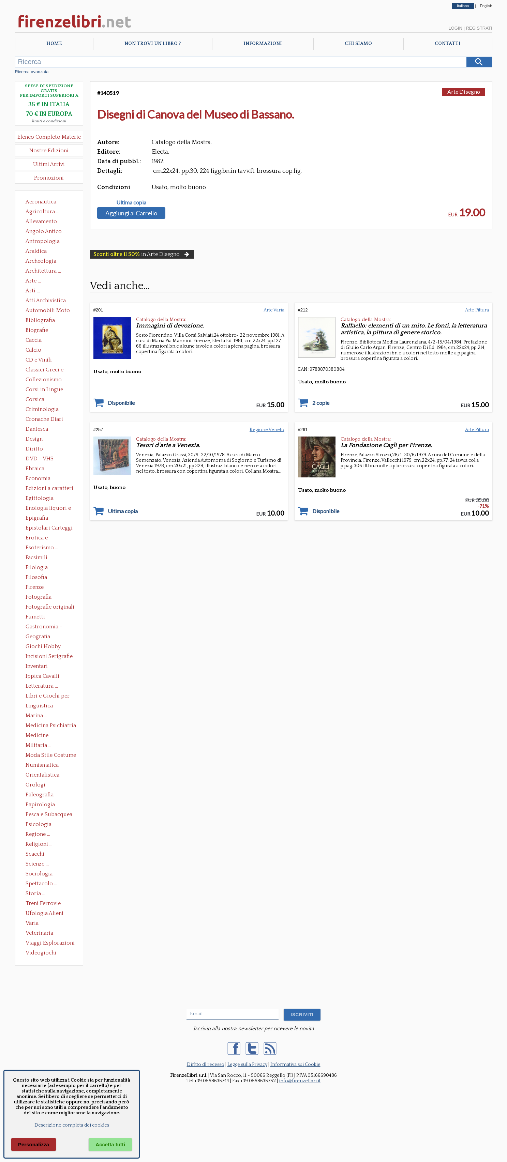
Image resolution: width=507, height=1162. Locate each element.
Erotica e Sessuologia (41, 538)
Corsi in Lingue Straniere (44, 390)
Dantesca (37, 429)
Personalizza (33, 1144)
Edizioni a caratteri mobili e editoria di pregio (50, 489)
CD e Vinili (39, 360)
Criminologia (42, 409)
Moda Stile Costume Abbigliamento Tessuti (51, 756)
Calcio (33, 350)
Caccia (34, 340)
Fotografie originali (50, 607)
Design (34, 439)
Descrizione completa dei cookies (71, 1125)
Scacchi (35, 854)
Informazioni (262, 43)
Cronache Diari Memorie (44, 420)
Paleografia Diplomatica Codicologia (41, 795)
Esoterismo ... (42, 548)
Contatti (448, 43)
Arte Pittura (477, 310)
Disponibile (121, 403)
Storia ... (35, 893)
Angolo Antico (44, 231)
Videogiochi (41, 953)
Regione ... (38, 834)
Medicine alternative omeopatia (39, 736)
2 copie (320, 403)
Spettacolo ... (41, 884)
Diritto (34, 449)
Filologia (37, 567)
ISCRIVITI (301, 1014)
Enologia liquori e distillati (48, 509)
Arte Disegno (463, 91)
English (486, 6)
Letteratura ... (42, 686)
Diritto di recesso (205, 1064)
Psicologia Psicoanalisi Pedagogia (40, 825)
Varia (32, 923)
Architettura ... (43, 271)
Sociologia (39, 874)
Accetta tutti (110, 1144)
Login (455, 28)
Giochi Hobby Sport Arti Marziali (49, 647)
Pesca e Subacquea (49, 814)
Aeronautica (41, 202)
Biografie (37, 330)
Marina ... (36, 716)
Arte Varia (274, 310)
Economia (38, 478)
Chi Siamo (358, 43)
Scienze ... (37, 864)
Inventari (37, 666)
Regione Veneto (267, 429)
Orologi (35, 785)
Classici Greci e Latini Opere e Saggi (50, 370)
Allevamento (41, 221)
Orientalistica (42, 775)
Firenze (35, 587)
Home (54, 43)
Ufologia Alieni (44, 913)
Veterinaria (39, 933)
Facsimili (36, 557)
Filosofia (36, 577)
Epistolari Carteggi (49, 528)
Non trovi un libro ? (152, 43)
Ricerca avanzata (32, 71)
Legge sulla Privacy (247, 1064)
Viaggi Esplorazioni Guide (50, 943)
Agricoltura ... (42, 212)
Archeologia (41, 261)
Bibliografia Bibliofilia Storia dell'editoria (46, 321)
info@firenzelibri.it (299, 1081)
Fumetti (35, 617)
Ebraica (35, 468)
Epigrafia (37, 518)
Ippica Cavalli (42, 676)
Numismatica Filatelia (42, 765)
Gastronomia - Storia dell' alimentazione (44, 627)
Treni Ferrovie (43, 903)
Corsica (35, 399)
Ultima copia (131, 202)
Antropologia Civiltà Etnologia (46, 242)
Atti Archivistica (46, 300)
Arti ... (33, 291)
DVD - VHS (40, 459)
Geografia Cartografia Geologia (40, 637)
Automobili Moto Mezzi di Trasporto (49, 311)
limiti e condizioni (49, 121)
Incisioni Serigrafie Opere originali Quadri (49, 657)
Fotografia (38, 597)
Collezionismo (44, 380)
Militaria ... (38, 745)
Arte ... (33, 281)
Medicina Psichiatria (51, 725)
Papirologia (40, 804)
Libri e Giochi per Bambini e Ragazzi (48, 696)
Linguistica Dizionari (39, 706)
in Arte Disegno (142, 254)
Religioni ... (39, 844)
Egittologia (40, 498)
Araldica (36, 251)
